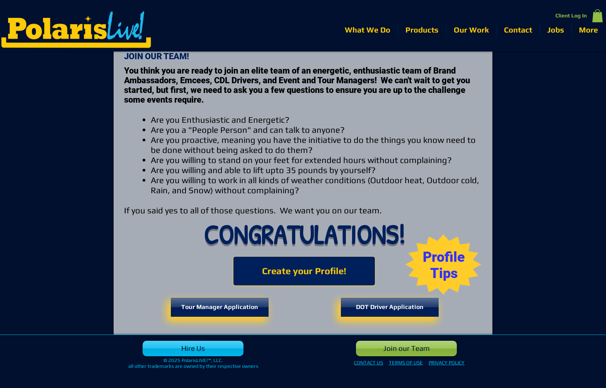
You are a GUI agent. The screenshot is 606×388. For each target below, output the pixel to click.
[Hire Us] (193, 348)
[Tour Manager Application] (220, 307)
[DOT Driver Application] (390, 307)
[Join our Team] (406, 348)
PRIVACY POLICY (447, 363)
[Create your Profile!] (304, 271)
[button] (597, 15)
